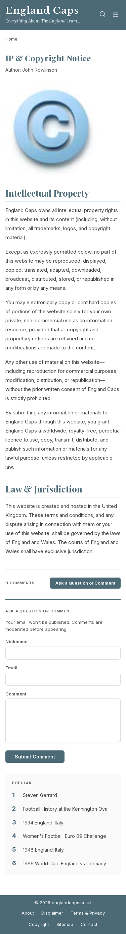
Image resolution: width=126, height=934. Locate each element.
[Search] (102, 15)
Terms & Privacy (88, 913)
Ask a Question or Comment (85, 583)
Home (11, 39)
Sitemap (64, 924)
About (28, 913)
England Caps (41, 10)
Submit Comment (35, 756)
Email (11, 667)
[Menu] (116, 15)
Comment (15, 693)
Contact (89, 924)
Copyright (39, 924)
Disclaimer (52, 913)
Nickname (16, 641)
